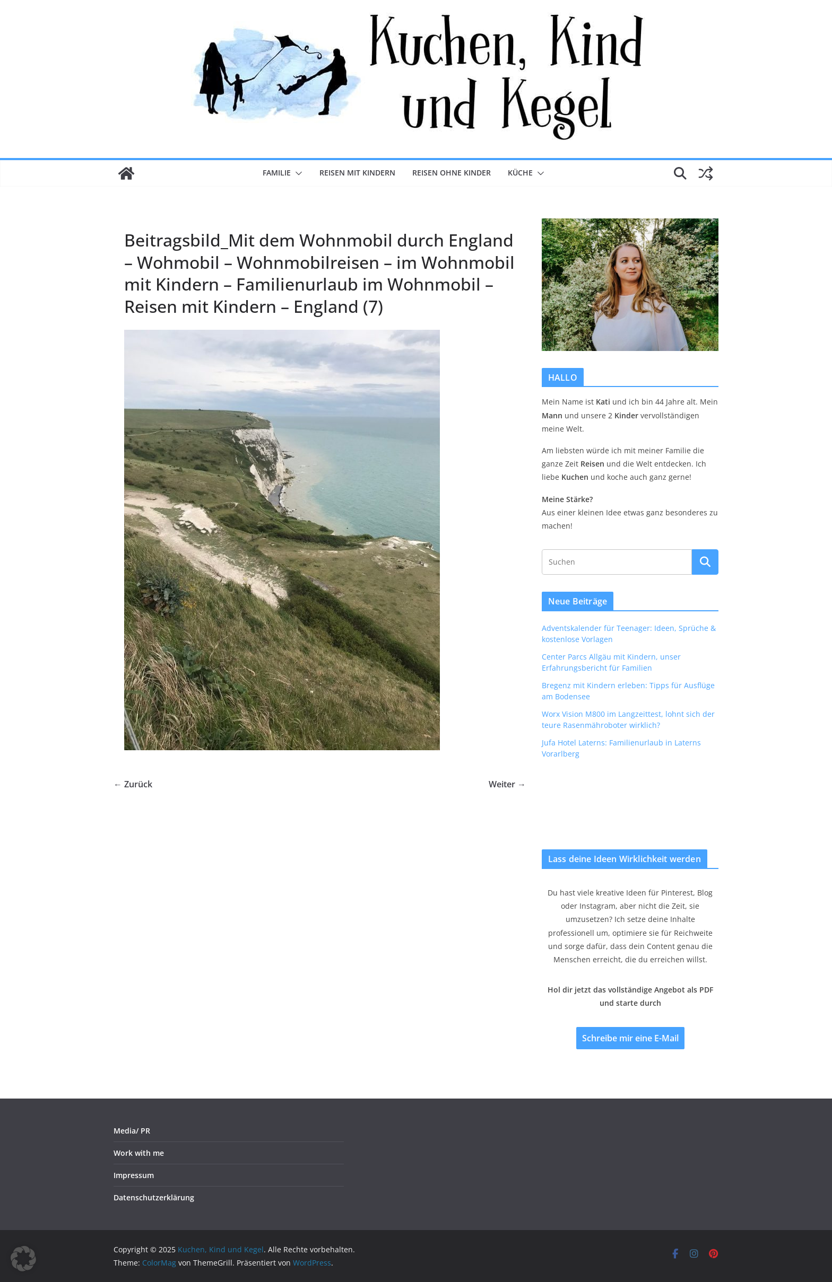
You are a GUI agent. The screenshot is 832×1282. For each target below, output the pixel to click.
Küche (520, 173)
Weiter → (507, 784)
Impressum (134, 1175)
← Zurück (133, 784)
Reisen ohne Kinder (451, 173)
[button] (296, 173)
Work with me (139, 1153)
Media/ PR (132, 1131)
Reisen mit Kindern (357, 173)
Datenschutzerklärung (154, 1197)
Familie (277, 173)
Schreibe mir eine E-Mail (630, 1038)
